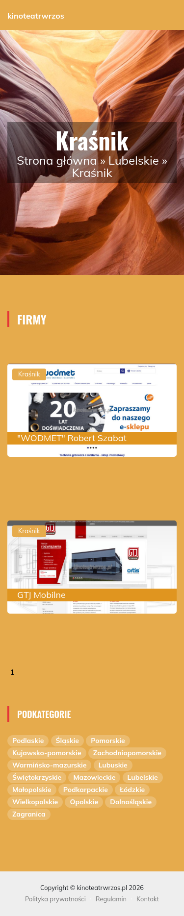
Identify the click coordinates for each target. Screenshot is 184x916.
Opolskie (84, 801)
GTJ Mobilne (41, 594)
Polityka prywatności (55, 899)
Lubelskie (133, 160)
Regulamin (111, 899)
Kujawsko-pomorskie (46, 752)
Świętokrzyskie (36, 777)
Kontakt (147, 899)
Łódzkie (132, 789)
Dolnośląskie (131, 801)
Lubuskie (113, 765)
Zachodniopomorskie (127, 752)
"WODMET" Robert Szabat (72, 438)
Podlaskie (28, 740)
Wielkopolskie (35, 801)
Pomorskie (108, 740)
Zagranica (29, 814)
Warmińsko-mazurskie (49, 765)
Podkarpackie (85, 789)
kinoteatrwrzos (35, 16)
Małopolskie (32, 789)
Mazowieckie (94, 777)
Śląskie (67, 740)
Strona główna (57, 160)
